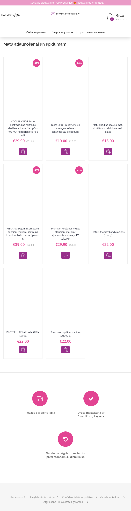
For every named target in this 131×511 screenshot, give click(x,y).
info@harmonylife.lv (67, 13)
